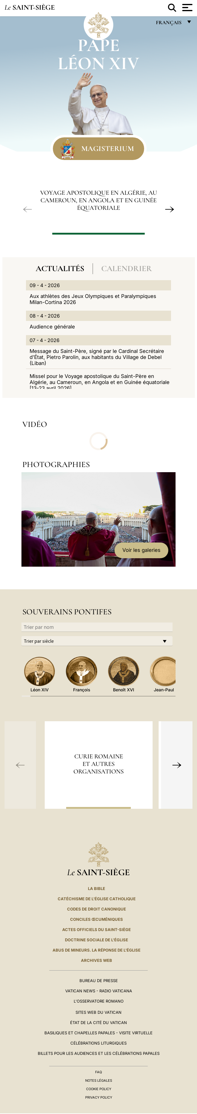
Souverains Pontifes (66, 612)
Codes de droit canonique (96, 909)
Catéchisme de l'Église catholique (97, 898)
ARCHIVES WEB (96, 960)
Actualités (60, 269)
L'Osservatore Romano (99, 1001)
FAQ (98, 1072)
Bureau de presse (98, 980)
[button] (27, 209)
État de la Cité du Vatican (98, 1022)
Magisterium (107, 148)
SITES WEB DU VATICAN (98, 1012)
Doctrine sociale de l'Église (96, 939)
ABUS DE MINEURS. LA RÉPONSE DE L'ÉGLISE (96, 950)
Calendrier (126, 269)
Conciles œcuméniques (96, 919)
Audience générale (52, 327)
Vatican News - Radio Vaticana (98, 990)
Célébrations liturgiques (98, 1043)
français (169, 24)
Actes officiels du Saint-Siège (96, 929)
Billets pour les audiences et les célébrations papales (99, 1053)
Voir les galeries (141, 550)
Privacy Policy (98, 1097)
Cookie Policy (98, 1089)
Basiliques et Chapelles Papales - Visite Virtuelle (98, 1032)
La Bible (96, 888)
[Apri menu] (186, 7)
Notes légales (98, 1080)
